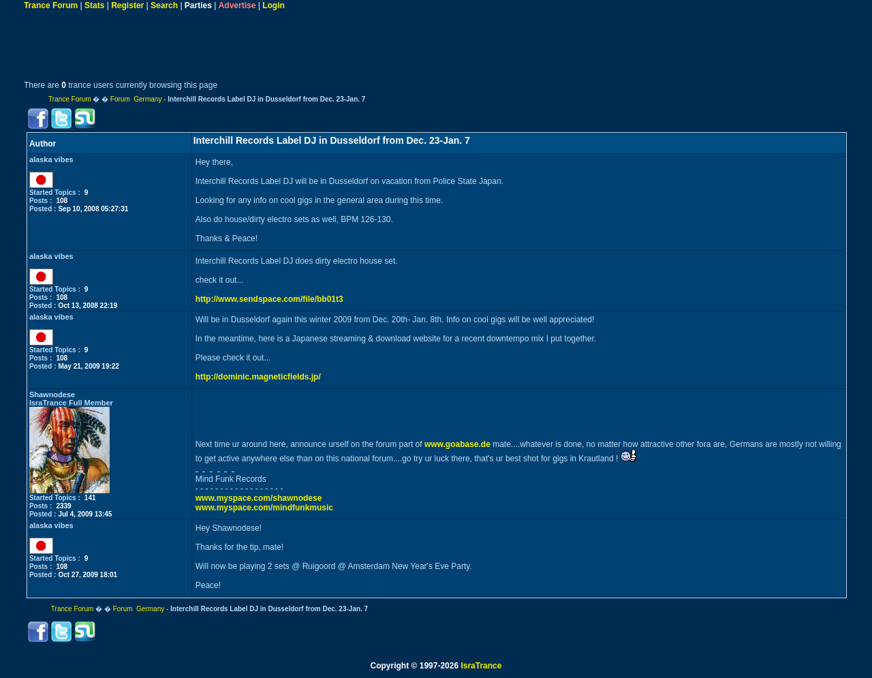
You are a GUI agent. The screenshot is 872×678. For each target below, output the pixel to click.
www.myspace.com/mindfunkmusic (264, 507)
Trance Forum (51, 5)
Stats (94, 5)
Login (273, 5)
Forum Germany (136, 99)
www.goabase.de (457, 444)
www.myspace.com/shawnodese (259, 498)
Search (164, 5)
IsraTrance (481, 666)
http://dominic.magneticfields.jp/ (258, 377)
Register (127, 5)
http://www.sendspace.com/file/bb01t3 (269, 299)
